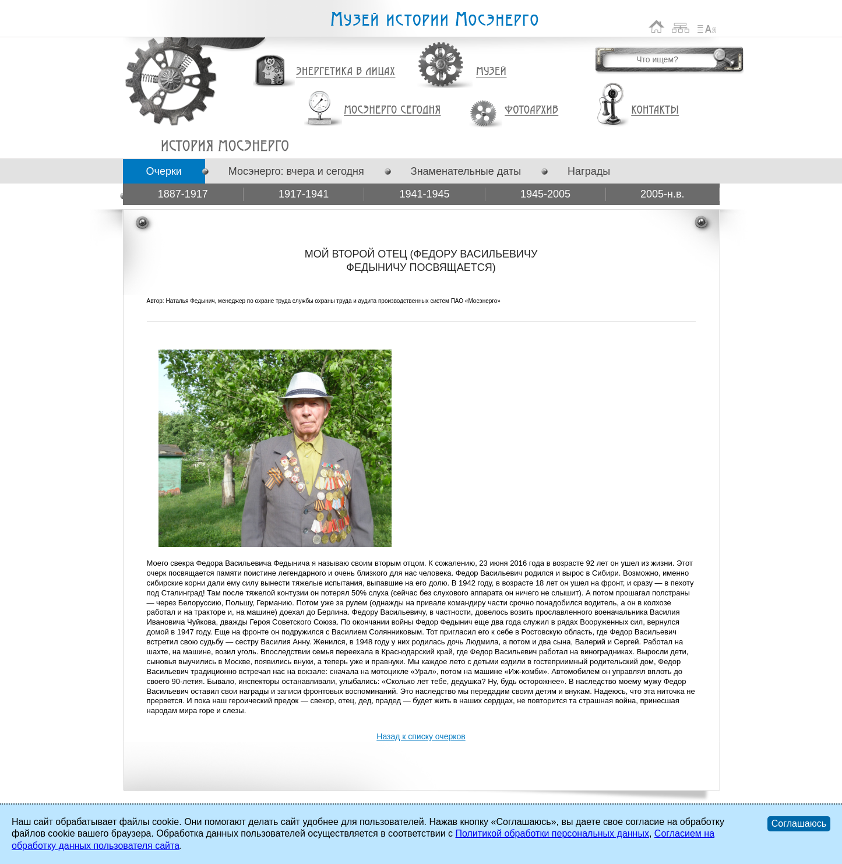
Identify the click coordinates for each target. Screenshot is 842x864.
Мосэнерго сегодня (392, 110)
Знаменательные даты (466, 171)
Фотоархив (531, 110)
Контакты (654, 110)
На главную (656, 26)
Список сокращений (706, 26)
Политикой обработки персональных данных (552, 833)
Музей (492, 71)
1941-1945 (424, 194)
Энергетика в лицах (345, 72)
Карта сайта (680, 26)
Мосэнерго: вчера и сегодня (296, 171)
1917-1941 (304, 194)
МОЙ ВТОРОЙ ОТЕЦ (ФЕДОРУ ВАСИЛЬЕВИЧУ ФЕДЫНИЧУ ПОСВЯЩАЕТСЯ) (225, 146)
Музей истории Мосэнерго (434, 19)
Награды (589, 171)
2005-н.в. (662, 194)
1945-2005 (545, 194)
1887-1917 (183, 194)
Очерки (164, 171)
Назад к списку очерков (420, 736)
